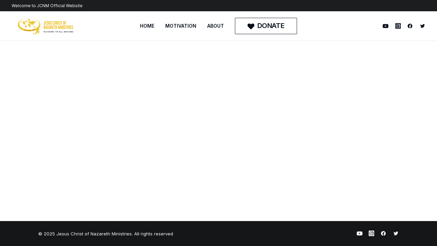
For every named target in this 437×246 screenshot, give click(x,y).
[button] (387, 26)
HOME (147, 26)
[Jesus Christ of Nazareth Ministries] (46, 26)
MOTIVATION (180, 26)
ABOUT (215, 26)
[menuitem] (147, 26)
